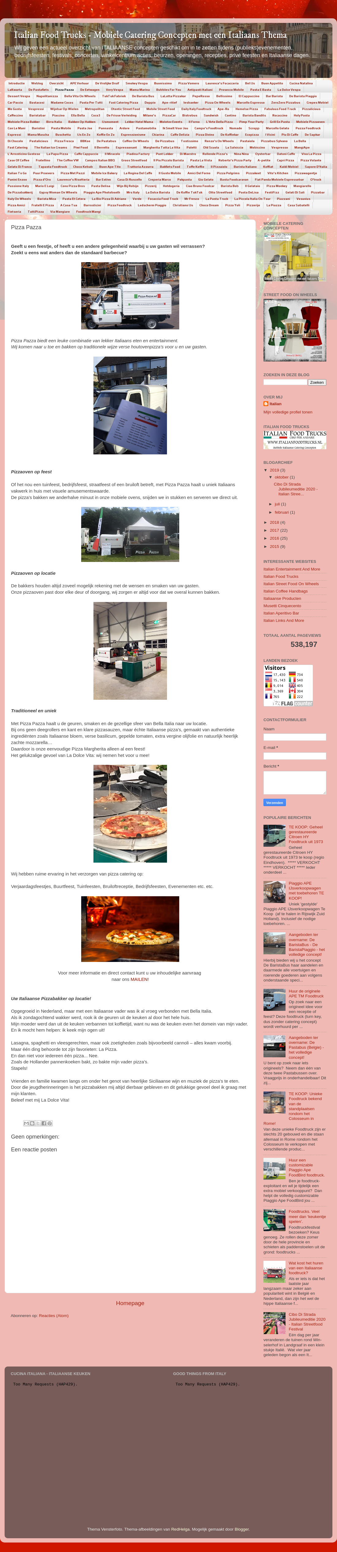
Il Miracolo (112, 154)
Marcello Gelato (277, 128)
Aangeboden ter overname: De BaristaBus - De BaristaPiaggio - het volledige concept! (307, 944)
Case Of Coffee (18, 160)
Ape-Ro (223, 109)
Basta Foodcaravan (234, 179)
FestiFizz (272, 192)
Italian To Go (17, 173)
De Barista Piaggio (303, 96)
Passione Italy (18, 186)
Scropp (253, 128)
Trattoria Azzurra (140, 166)
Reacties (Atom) (54, 1315)
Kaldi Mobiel (289, 166)
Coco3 (95, 115)
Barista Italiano (245, 166)
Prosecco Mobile (231, 89)
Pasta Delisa (100, 186)
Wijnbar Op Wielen (64, 109)
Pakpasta (184, 179)
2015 (275, 546)
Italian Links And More (283, 620)
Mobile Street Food (160, 109)
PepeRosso (201, 96)
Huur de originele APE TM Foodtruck (306, 993)
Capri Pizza (285, 160)
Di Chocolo (15, 141)
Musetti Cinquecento (282, 606)
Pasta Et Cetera (73, 198)
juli (278, 504)
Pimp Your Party (251, 121)
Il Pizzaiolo (219, 166)
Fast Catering (18, 147)
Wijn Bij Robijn (127, 186)
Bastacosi (36, 102)
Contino (230, 115)
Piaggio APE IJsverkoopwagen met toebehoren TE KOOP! (306, 891)
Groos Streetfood (134, 160)
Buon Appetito (272, 83)
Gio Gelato (206, 179)
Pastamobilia (146, 128)
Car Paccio (15, 102)
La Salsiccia (234, 147)
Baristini (38, 128)
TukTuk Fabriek (114, 96)
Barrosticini (92, 205)
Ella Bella (78, 115)
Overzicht (56, 83)
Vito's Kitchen (277, 173)
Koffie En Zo (106, 134)
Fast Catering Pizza (123, 102)
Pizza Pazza (64, 89)
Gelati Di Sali (295, 192)
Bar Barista (274, 96)
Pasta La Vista (201, 160)
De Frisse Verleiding (122, 115)
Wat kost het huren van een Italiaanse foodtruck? (306, 1268)
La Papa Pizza (57, 154)
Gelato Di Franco (20, 166)
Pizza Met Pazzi (73, 173)
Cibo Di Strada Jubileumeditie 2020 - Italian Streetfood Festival (307, 1322)
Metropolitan (94, 109)
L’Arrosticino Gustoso (24, 154)
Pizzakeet (253, 173)
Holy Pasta (302, 115)
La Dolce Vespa (289, 89)
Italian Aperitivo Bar (281, 613)
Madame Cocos (62, 102)
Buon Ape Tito (110, 166)
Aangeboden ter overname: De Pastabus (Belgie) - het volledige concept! (306, 1047)
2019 (275, 470)
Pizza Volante (311, 160)
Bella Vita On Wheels (80, 96)
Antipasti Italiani (200, 89)
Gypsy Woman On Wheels (58, 192)
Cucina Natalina (301, 83)
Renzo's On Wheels (219, 141)
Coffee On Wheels (136, 141)
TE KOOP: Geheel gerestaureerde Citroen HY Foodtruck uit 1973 (306, 834)
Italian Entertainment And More (291, 569)
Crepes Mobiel (317, 102)
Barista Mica (46, 198)
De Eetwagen (90, 89)
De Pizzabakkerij (20, 192)
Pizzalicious (311, 109)
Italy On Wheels (19, 198)
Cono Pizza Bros (73, 186)
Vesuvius (303, 198)
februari (282, 512)
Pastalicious (38, 141)
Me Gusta (15, 109)
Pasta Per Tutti (91, 102)
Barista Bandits (254, 115)
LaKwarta (15, 89)
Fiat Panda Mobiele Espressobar (279, 179)
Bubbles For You (168, 89)
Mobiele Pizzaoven (310, 121)
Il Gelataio (252, 186)
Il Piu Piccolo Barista (168, 160)
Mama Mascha (38, 134)
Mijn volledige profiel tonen (287, 412)
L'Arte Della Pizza (219, 121)
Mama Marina (140, 89)
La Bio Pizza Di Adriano (109, 198)
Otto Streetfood (220, 192)
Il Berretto (101, 147)
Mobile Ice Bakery (104, 173)
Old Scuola (211, 147)
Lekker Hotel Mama (139, 121)
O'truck (315, 179)
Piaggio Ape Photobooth (102, 192)
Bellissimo (224, 96)
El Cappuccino (249, 96)
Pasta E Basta (260, 89)
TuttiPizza (36, 211)
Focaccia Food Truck (163, 198)
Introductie (17, 83)
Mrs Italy (133, 192)
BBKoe (85, 141)
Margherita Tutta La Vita (161, 147)
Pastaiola (247, 141)
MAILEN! (140, 979)
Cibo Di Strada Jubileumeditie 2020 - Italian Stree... (296, 489)
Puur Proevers (43, 173)
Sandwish (211, 115)
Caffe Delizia (180, 134)
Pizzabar (318, 192)
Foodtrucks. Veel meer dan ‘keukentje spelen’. (307, 1216)
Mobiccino (257, 147)
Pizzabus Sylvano (274, 141)
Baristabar (37, 115)
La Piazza (274, 205)
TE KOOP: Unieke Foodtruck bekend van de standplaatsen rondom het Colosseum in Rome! (292, 1109)
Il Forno (194, 121)
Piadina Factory (138, 154)
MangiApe (302, 147)
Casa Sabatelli (298, 205)
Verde (137, 198)
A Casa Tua (68, 205)
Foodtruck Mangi (88, 211)
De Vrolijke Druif (107, 83)
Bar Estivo (103, 179)
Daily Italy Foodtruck (196, 109)
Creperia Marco (159, 179)
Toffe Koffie (195, 166)
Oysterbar (263, 154)
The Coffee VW (68, 160)
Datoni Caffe (286, 154)
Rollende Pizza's (215, 154)
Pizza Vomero (188, 83)
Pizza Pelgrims (228, 173)
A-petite (264, 160)
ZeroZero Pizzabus (285, 102)
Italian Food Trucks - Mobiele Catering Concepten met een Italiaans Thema (150, 35)
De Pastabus (106, 141)
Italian (276, 404)
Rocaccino (279, 115)
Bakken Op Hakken (82, 121)
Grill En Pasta (280, 121)
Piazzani (283, 198)
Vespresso (279, 147)
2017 (275, 530)
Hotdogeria (171, 186)
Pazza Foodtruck (308, 128)
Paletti (192, 147)
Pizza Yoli (232, 205)
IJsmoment (110, 121)
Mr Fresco (191, 198)
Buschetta (63, 134)
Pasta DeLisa (249, 192)
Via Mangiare (60, 211)
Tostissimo (189, 141)
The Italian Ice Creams (50, 147)
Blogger (242, 1529)
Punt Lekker (164, 154)
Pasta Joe (85, 128)
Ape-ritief (169, 102)
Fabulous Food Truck (280, 109)
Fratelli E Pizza (43, 205)
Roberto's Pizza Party (234, 160)
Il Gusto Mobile (170, 173)
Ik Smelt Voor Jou (175, 128)
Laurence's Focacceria (222, 83)
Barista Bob (230, 186)
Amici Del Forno (198, 173)
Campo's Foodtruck (209, 128)
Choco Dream (209, 205)
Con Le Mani (16, 128)
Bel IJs (250, 83)
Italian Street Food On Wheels (291, 584)
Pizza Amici (16, 205)
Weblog (37, 83)
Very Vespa (114, 89)
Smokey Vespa (137, 83)
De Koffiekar (230, 134)
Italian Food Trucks (280, 576)
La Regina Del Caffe (138, 173)
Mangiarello (302, 186)
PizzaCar (169, 115)
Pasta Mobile (61, 128)
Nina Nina (241, 154)
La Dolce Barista (158, 192)
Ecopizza (252, 134)
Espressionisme (133, 134)
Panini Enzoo (17, 179)
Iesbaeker (191, 102)
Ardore (124, 128)
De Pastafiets (38, 89)
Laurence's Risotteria (73, 179)
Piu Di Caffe (290, 134)
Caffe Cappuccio (86, 154)
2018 (275, 522)
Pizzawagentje (306, 173)
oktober (282, 477)
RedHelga (180, 1529)
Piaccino (58, 115)
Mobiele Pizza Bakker (24, 121)
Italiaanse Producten (282, 598)
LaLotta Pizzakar (173, 96)
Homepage (130, 1303)
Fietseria (14, 211)
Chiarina (158, 134)
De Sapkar (312, 134)
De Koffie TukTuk (189, 192)
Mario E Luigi (44, 186)
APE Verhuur (79, 83)
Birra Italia (54, 121)
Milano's (149, 115)
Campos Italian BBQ (100, 160)
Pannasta (106, 128)
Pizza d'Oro (42, 179)
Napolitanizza (47, 96)
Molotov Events (171, 121)
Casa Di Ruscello (129, 179)
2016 (275, 538)
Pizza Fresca (64, 141)
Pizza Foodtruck (119, 205)
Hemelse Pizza (247, 109)
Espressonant (126, 147)
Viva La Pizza (311, 154)
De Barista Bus (143, 96)
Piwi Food (81, 147)
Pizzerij (151, 186)
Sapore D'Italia (316, 166)
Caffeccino (15, 115)
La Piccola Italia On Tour (252, 198)
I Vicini (270, 134)
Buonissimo (163, 83)
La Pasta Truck (217, 198)
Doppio (150, 102)
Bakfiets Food (170, 166)
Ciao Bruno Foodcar (200, 186)
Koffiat (268, 166)
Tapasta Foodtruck (52, 166)
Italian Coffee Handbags (285, 591)
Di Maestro (188, 154)
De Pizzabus (164, 141)
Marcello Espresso (251, 102)
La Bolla (300, 141)
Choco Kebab (83, 166)
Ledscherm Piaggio (152, 205)
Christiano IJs (183, 205)
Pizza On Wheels (217, 102)
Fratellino (43, 160)
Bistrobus (189, 115)
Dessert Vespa (19, 96)
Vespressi (36, 109)
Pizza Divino (205, 134)
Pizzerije (253, 205)
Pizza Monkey (277, 186)
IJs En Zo (83, 134)
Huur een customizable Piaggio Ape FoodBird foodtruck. (307, 1167)
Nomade (235, 128)
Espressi (14, 134)
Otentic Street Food (125, 109)
